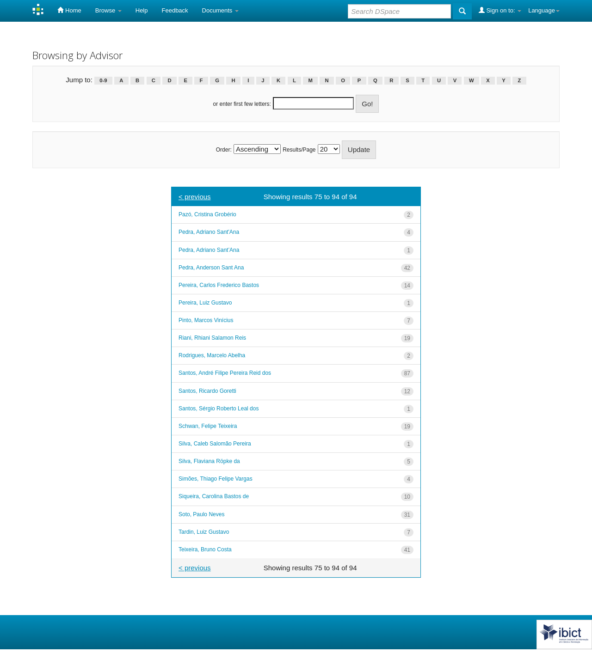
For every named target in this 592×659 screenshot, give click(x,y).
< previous (195, 197)
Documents (220, 10)
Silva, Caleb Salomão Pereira (215, 443)
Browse (108, 10)
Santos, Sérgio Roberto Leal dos (219, 408)
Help (142, 10)
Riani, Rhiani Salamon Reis (212, 338)
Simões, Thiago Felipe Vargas (216, 479)
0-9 (103, 80)
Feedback (175, 10)
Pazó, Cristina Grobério (207, 214)
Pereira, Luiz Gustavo (205, 302)
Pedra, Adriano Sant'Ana (209, 232)
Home (69, 10)
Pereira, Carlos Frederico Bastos (219, 285)
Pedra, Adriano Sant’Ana (209, 250)
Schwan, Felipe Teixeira (208, 426)
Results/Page (299, 149)
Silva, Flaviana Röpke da (209, 461)
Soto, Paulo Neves (201, 514)
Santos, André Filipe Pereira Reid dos (225, 373)
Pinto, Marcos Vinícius (206, 320)
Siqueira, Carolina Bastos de (214, 496)
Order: (224, 149)
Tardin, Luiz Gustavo (204, 532)
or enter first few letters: (242, 104)
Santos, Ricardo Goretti (207, 391)
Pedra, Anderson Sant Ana (211, 267)
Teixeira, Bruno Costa (205, 549)
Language (544, 10)
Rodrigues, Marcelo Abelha (212, 355)
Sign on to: (500, 10)
